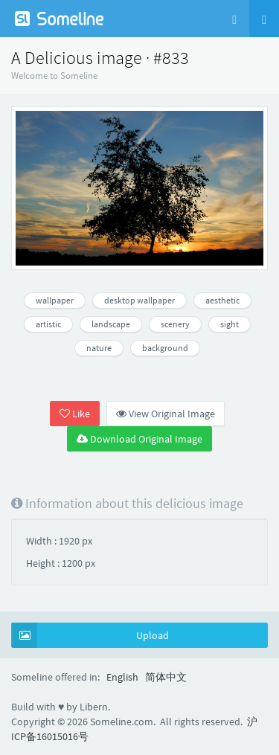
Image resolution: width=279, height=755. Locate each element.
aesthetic (222, 300)
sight (229, 324)
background (165, 347)
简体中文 (166, 677)
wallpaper (55, 300)
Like (75, 413)
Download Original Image (139, 439)
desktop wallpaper (139, 300)
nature (99, 347)
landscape (111, 324)
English (122, 677)
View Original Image (165, 413)
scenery (175, 324)
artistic (48, 324)
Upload (90, 635)
